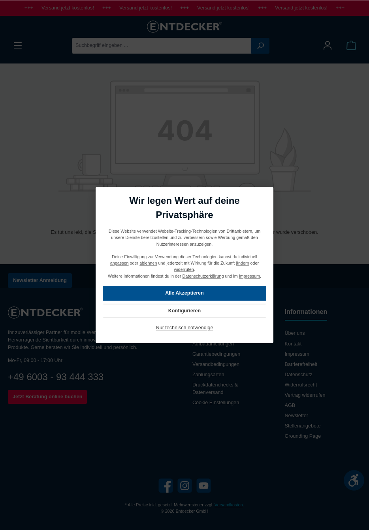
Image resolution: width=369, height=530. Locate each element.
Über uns (295, 333)
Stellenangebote (303, 426)
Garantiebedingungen (216, 354)
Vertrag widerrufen (305, 395)
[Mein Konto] (327, 45)
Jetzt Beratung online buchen (47, 396)
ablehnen (148, 263)
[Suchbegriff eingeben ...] (162, 46)
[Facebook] (166, 486)
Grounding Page (303, 436)
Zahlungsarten (208, 374)
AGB (290, 405)
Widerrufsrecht (301, 385)
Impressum (297, 354)
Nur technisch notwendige (184, 328)
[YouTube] (204, 486)
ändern (242, 263)
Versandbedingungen (215, 364)
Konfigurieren (184, 311)
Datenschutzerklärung (203, 276)
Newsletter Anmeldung (40, 280)
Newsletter (297, 415)
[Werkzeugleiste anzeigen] (354, 480)
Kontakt (293, 344)
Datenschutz (299, 374)
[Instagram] (185, 486)
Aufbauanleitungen (213, 344)
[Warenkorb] (351, 45)
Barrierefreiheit (301, 364)
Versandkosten (229, 504)
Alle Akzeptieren (184, 293)
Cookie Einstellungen (215, 402)
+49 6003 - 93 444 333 (56, 376)
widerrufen (184, 269)
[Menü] (18, 45)
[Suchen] (260, 46)
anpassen (119, 263)
